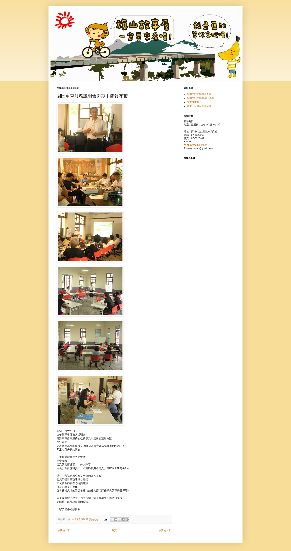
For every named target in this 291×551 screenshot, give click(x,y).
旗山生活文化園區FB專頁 (200, 98)
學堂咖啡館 (193, 102)
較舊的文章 (165, 530)
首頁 (114, 530)
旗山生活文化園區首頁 (199, 94)
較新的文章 (64, 530)
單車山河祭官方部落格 (199, 106)
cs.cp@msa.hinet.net (195, 145)
